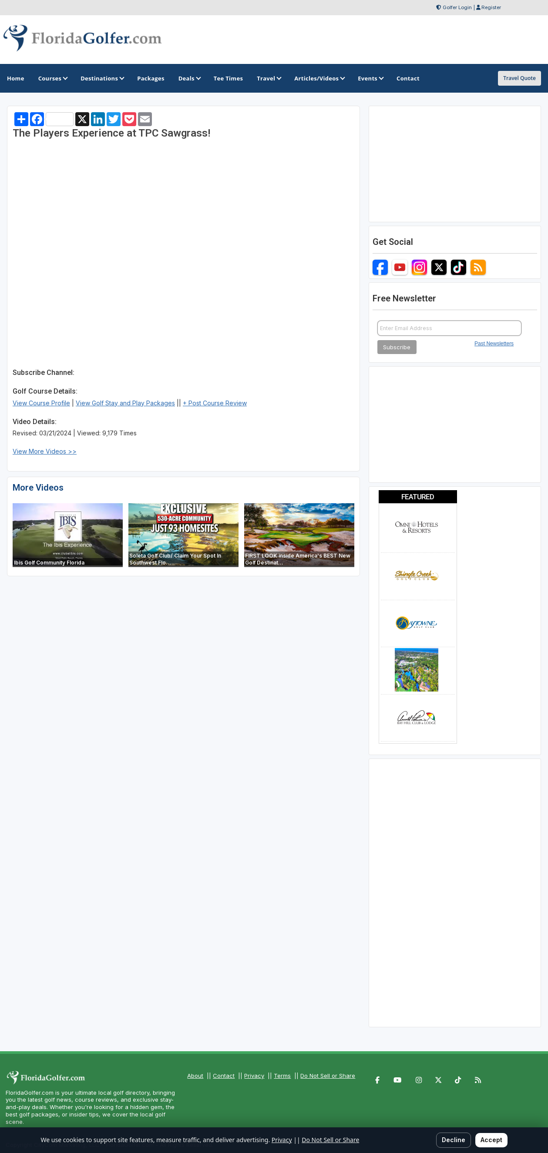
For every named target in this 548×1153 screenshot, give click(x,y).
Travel (268, 78)
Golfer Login (457, 7)
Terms (282, 1075)
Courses (52, 78)
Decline (453, 1139)
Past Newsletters (494, 344)
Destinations (102, 78)
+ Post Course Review (215, 403)
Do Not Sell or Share (327, 1075)
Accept (491, 1139)
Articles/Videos (319, 78)
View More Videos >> (45, 451)
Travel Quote (519, 78)
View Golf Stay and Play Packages (125, 403)
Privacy (254, 1075)
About (195, 1075)
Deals (189, 78)
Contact (224, 1075)
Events (370, 78)
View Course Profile (41, 403)
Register (491, 7)
